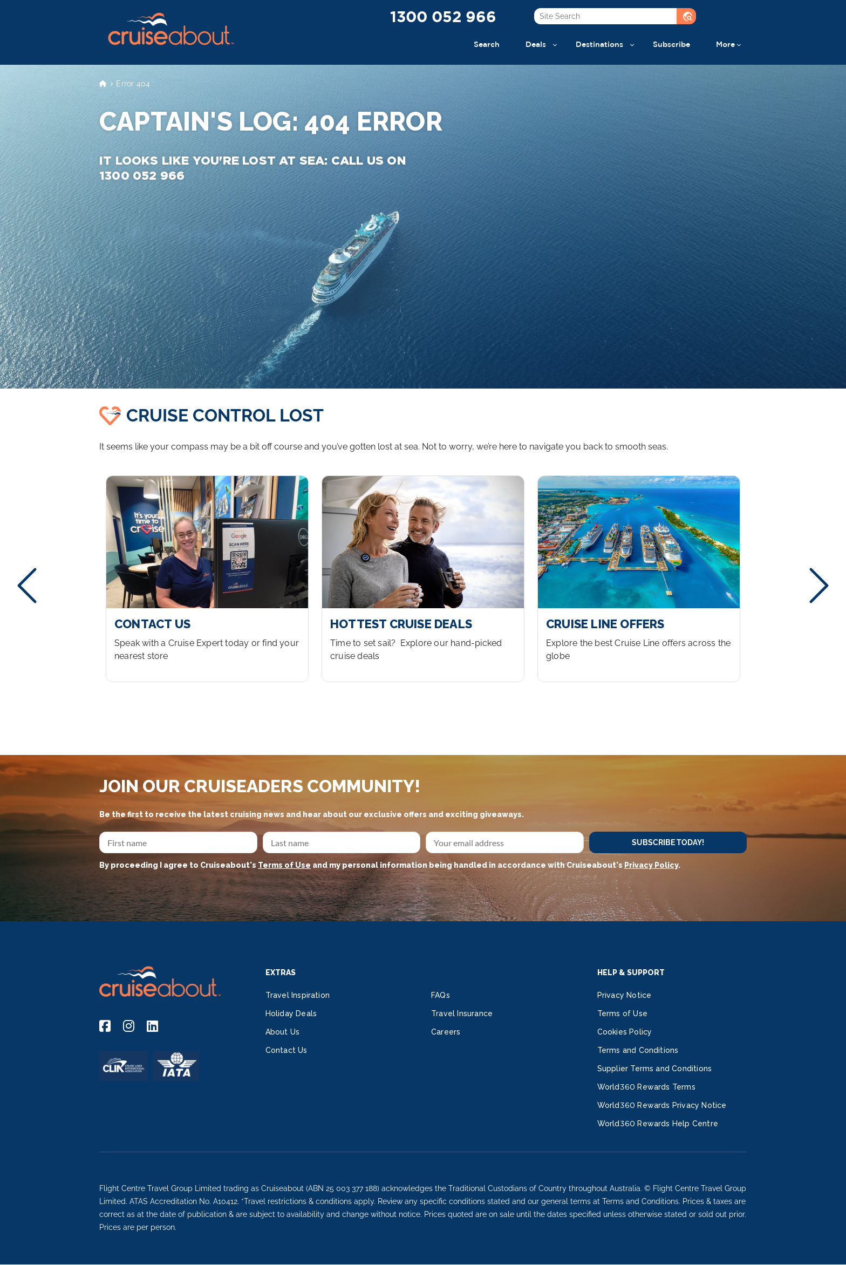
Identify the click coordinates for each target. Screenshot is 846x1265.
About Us (282, 1032)
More (725, 44)
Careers (445, 1032)
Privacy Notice (624, 995)
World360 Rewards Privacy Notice (662, 1105)
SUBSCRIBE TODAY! (668, 842)
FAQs (440, 995)
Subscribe (671, 44)
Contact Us (286, 1050)
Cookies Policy (624, 1032)
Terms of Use (284, 865)
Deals (536, 44)
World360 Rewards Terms (646, 1087)
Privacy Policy (651, 865)
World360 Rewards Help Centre (658, 1123)
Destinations (599, 44)
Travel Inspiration (297, 995)
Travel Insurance (462, 1013)
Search (487, 44)
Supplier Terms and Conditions (654, 1068)
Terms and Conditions (638, 1050)
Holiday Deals (291, 1013)
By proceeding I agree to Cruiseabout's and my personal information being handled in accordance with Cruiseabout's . (389, 865)
